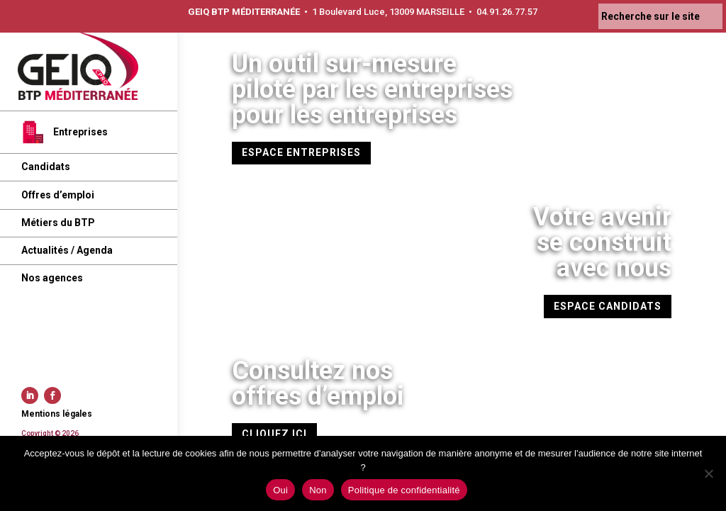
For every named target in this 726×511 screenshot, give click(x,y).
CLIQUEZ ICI (274, 433)
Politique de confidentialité (404, 490)
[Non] (708, 473)
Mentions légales (56, 414)
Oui (280, 490)
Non (318, 490)
